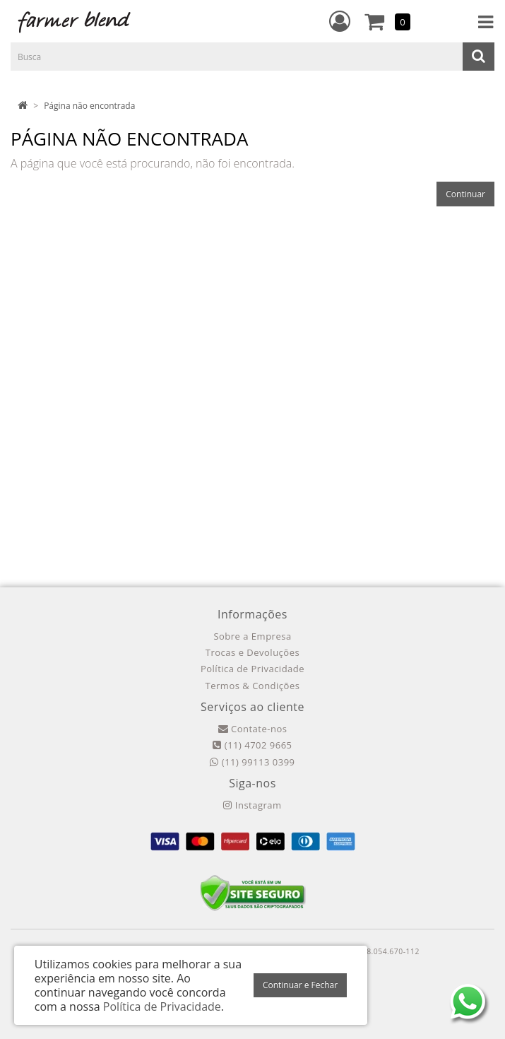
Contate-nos (252, 728)
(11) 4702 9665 (252, 745)
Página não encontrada (89, 106)
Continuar (465, 194)
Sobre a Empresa (252, 636)
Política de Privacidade (252, 668)
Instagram (252, 805)
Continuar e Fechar (300, 985)
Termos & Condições (253, 685)
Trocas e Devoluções (252, 652)
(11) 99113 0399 (252, 762)
